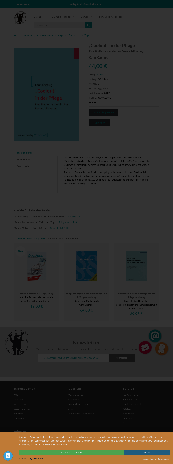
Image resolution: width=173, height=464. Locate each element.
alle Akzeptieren (71, 452)
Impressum (146, 459)
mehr (147, 452)
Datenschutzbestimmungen (160, 459)
